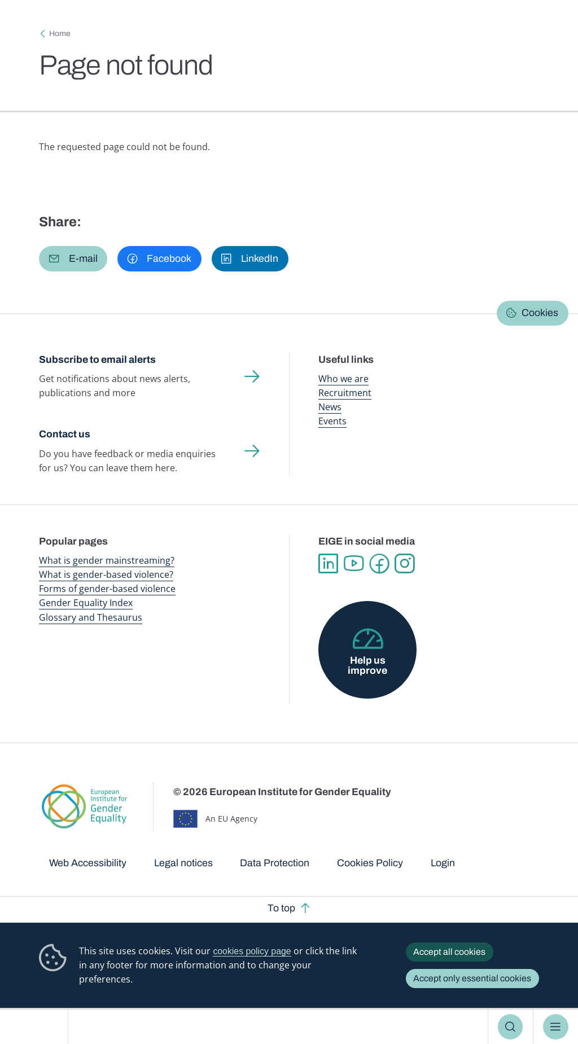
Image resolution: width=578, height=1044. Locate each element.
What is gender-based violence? (106, 574)
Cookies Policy (370, 862)
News (329, 407)
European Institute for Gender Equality (39, 1027)
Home (60, 33)
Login (443, 862)
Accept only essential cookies (472, 978)
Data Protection (274, 862)
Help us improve (367, 665)
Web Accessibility (87, 862)
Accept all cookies (449, 952)
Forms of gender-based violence (107, 588)
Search (510, 1026)
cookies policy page (252, 951)
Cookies (540, 312)
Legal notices (183, 862)
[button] (73, 258)
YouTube (354, 563)
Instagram (404, 563)
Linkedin (328, 563)
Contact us (64, 434)
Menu (555, 1026)
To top (281, 908)
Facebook (379, 563)
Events (332, 421)
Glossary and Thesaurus (90, 617)
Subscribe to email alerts (97, 359)
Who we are (343, 378)
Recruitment (344, 393)
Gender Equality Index (86, 602)
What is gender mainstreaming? (106, 560)
